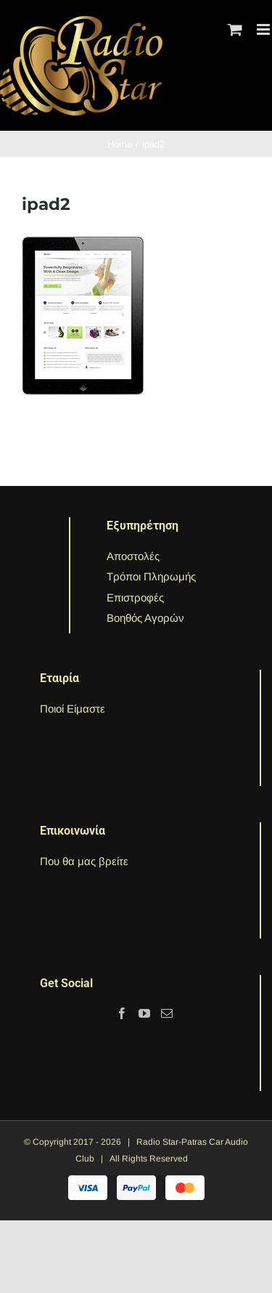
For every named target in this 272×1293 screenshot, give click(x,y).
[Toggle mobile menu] (264, 29)
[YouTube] (144, 1013)
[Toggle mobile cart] (235, 29)
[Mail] (167, 1013)
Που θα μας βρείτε (84, 861)
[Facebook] (122, 1013)
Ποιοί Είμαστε (72, 708)
